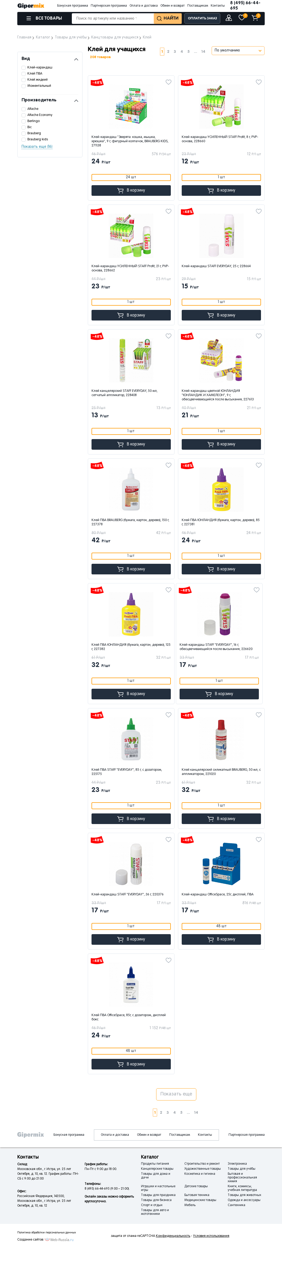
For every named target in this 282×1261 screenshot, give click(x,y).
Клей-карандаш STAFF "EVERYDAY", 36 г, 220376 (128, 894)
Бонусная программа (72, 5)
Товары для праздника (158, 1195)
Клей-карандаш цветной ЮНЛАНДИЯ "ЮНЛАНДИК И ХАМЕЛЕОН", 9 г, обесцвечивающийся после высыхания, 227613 (218, 395)
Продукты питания (155, 1163)
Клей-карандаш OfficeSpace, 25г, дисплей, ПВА (218, 894)
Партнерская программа (109, 5)
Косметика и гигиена (199, 1174)
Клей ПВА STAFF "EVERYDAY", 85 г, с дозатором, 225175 (127, 772)
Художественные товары (202, 1169)
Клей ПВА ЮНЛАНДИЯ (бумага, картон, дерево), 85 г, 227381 (221, 522)
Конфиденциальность (173, 1236)
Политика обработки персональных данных (46, 1232)
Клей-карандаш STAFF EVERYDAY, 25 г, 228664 (216, 266)
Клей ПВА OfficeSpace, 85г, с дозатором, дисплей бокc (129, 1017)
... (195, 52)
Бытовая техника (196, 1195)
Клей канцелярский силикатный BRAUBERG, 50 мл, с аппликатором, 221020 (221, 772)
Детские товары (196, 1186)
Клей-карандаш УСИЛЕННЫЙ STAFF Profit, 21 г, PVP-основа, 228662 (130, 268)
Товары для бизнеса (156, 1200)
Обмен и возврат (172, 5)
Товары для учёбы (241, 1169)
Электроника (237, 1163)
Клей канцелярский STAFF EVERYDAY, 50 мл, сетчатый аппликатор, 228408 (124, 393)
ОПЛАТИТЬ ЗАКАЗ (202, 18)
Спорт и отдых (152, 1205)
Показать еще (176, 1094)
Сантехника (236, 1205)
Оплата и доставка (144, 5)
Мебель (190, 1205)
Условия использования (211, 1236)
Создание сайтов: (30, 1239)
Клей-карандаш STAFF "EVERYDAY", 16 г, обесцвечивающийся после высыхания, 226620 (216, 647)
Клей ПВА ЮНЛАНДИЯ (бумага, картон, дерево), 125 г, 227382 (131, 647)
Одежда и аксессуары (244, 1200)
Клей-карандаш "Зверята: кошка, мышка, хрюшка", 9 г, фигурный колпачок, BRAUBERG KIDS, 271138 (130, 141)
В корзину (131, 191)
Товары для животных (244, 1195)
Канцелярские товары (157, 1169)
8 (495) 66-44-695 (245, 5)
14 (203, 52)
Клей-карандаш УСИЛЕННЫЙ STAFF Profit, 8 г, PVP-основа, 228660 (220, 139)
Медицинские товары (200, 1200)
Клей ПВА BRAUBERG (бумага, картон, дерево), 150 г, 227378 (130, 522)
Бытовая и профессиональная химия (242, 1177)
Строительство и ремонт (202, 1163)
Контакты (218, 5)
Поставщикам (197, 5)
